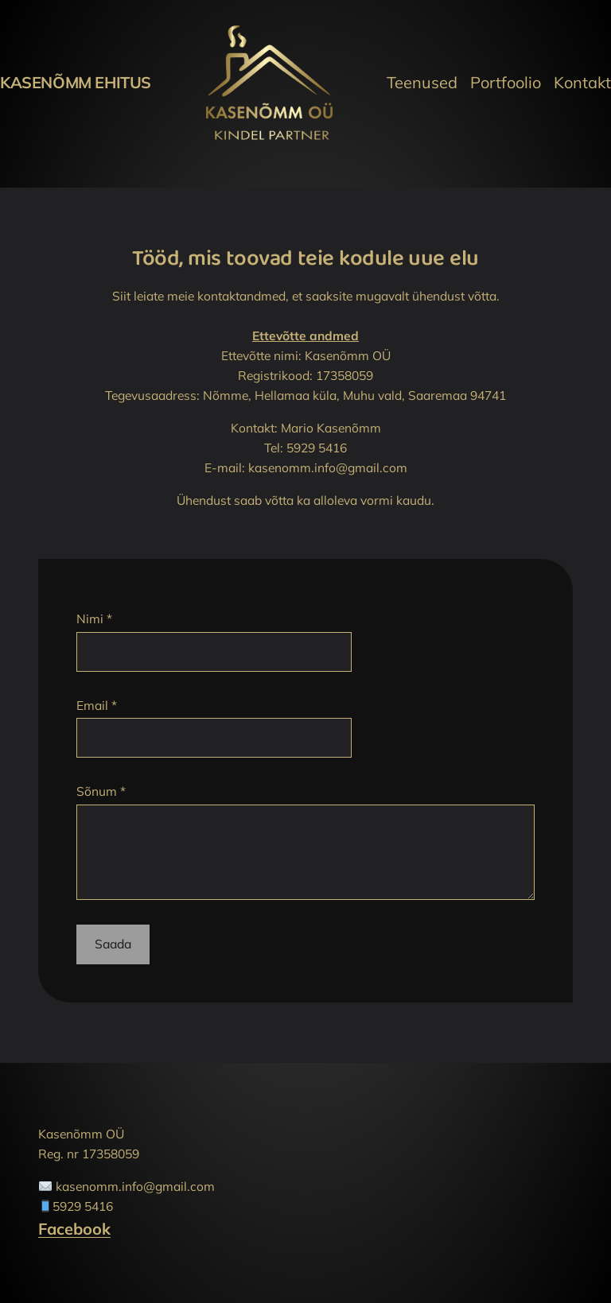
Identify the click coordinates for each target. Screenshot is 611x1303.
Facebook (74, 1229)
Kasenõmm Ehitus (75, 82)
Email (96, 705)
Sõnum (101, 791)
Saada (113, 944)
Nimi (94, 618)
